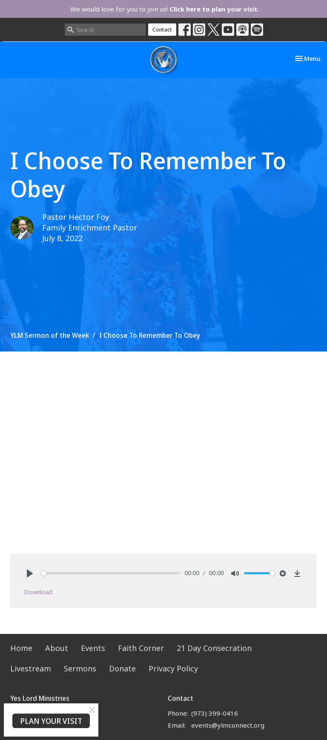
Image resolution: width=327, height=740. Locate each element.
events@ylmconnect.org (227, 725)
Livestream (30, 668)
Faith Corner (141, 648)
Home (21, 648)
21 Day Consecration (214, 648)
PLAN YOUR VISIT (51, 721)
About (56, 648)
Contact (162, 29)
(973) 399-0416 (214, 713)
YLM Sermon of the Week (49, 335)
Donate (122, 668)
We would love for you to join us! (164, 9)
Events (93, 648)
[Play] (30, 573)
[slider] (111, 573)
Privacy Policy (173, 668)
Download (38, 591)
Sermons (80, 668)
